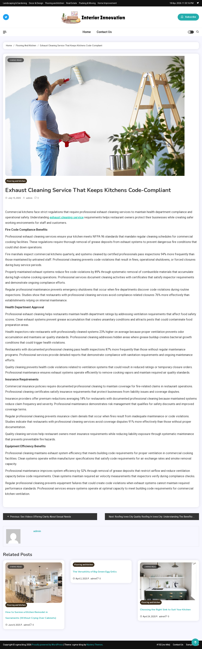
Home (87, 32)
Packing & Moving (87, 3)
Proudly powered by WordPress (47, 644)
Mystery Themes (95, 644)
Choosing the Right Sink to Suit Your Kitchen (165, 609)
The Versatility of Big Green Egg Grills (95, 571)
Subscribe (188, 17)
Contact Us (104, 32)
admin (29, 198)
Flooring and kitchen (54, 3)
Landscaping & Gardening (15, 3)
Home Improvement (107, 3)
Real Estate (71, 3)
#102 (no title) (163, 644)
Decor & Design (36, 3)
